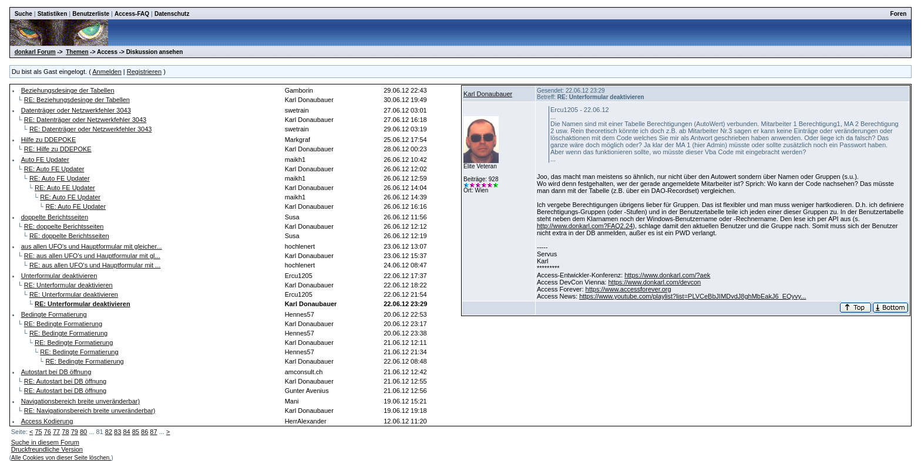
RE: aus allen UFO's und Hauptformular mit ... (94, 265)
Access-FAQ (132, 14)
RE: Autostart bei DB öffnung (65, 381)
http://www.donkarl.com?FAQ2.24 (585, 225)
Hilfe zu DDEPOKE (48, 139)
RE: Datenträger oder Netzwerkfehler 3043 (85, 119)
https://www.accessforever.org (628, 289)
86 (144, 431)
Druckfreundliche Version (47, 449)
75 (38, 431)
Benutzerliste (90, 14)
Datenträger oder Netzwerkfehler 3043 (76, 110)
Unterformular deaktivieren (59, 275)
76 (47, 431)
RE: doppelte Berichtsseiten (64, 226)
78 (65, 431)
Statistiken (53, 14)
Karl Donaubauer (487, 93)
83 (117, 431)
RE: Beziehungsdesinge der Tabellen (77, 99)
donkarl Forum (35, 52)
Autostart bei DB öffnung (56, 371)
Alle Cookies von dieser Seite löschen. (61, 458)
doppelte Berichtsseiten (54, 217)
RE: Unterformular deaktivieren (68, 285)
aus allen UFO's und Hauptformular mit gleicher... (91, 246)
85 (135, 431)
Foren (898, 14)
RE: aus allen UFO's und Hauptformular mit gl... (92, 255)
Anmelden (107, 71)
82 (108, 431)
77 (56, 431)
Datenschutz (171, 14)
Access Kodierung (47, 421)
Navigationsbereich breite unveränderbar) (80, 401)
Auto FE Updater (45, 159)
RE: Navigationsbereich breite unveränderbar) (90, 410)
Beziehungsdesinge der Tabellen (68, 90)
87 (153, 431)
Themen (77, 52)
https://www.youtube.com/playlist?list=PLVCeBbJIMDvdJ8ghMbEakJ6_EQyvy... (692, 296)
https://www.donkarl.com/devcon (654, 282)
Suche (23, 14)
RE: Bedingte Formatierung (63, 323)
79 (74, 431)
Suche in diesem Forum (45, 442)
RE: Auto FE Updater (54, 168)
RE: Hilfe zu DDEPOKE (58, 148)
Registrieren (144, 71)
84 (126, 431)
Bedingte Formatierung (54, 314)
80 (83, 431)
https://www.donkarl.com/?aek (667, 275)
